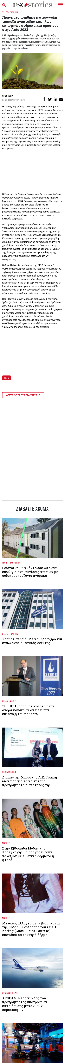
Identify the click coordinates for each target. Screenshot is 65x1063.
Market (6, 843)
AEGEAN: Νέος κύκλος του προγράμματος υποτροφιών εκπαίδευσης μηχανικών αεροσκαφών (24, 1004)
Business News (10, 992)
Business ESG (9, 772)
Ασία (7, 378)
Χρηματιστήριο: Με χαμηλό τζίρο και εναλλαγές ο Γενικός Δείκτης (32, 641)
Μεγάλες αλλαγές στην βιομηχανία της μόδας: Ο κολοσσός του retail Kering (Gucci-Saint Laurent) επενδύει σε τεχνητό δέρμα (31, 929)
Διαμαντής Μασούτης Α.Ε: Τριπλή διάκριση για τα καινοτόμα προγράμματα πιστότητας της (29, 781)
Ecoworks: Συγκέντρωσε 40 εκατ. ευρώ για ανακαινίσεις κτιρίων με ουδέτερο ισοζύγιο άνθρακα (30, 572)
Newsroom (7, 95)
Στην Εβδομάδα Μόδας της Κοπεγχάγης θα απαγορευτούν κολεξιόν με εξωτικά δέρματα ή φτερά (28, 854)
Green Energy (9, 700)
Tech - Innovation (11, 562)
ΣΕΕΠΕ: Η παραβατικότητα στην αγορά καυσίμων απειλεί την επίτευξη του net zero (28, 710)
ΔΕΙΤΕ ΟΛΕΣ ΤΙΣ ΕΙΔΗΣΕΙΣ (23, 395)
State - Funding (10, 12)
